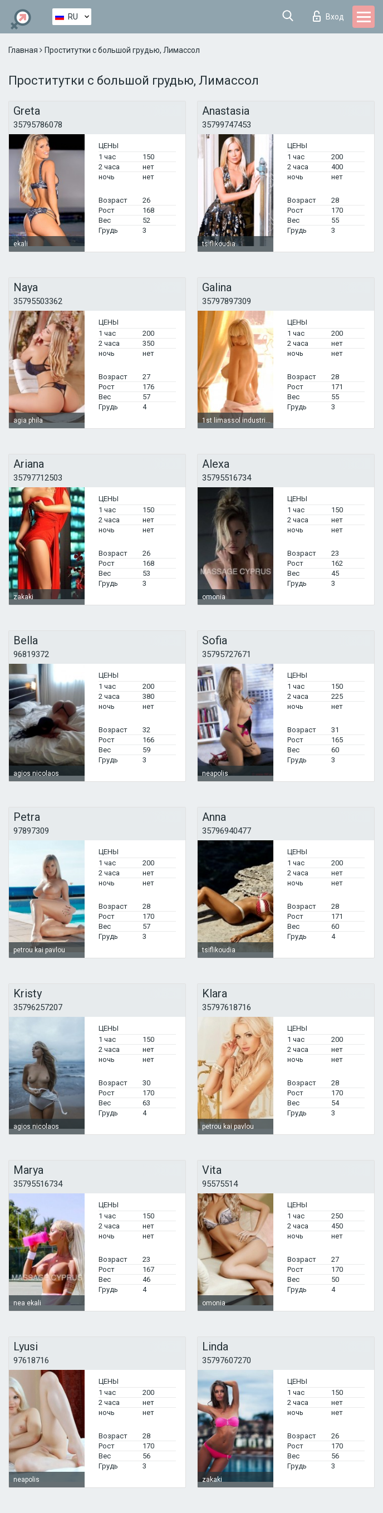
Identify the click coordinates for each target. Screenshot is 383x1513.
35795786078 (37, 125)
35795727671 (226, 654)
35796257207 (37, 1007)
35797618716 (226, 1007)
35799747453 (226, 125)
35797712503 (37, 478)
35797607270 (226, 1360)
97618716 (31, 1360)
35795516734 (226, 478)
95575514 (220, 1184)
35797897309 (226, 301)
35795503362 (37, 301)
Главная (24, 50)
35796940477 (226, 831)
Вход (328, 16)
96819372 (31, 654)
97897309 (31, 831)
